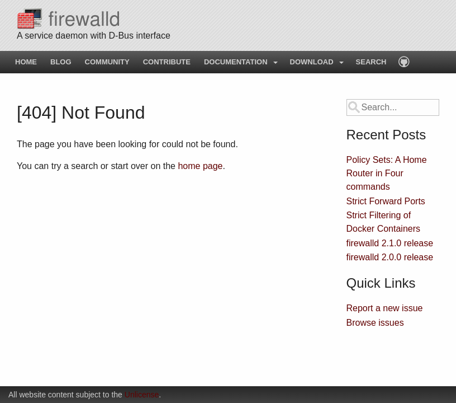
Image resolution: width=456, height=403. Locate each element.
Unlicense (142, 394)
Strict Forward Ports (385, 201)
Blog (61, 62)
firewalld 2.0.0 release (390, 257)
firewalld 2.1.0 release (390, 243)
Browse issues (375, 322)
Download (312, 62)
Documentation (236, 62)
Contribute (167, 62)
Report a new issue (384, 308)
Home (26, 62)
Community (107, 62)
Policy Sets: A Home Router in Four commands (386, 173)
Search (371, 62)
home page (200, 166)
